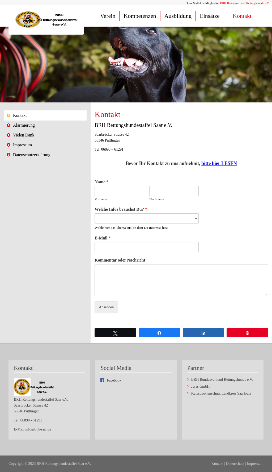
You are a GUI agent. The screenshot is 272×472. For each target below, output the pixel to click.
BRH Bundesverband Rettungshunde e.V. (244, 3)
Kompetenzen (140, 16)
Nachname (156, 199)
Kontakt (242, 16)
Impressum (22, 145)
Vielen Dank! (24, 135)
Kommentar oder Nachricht (120, 260)
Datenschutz (235, 464)
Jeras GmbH (200, 386)
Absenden (106, 307)
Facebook (114, 380)
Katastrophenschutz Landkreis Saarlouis (221, 393)
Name (101, 182)
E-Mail (102, 238)
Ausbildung (178, 16)
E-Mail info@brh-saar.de (32, 429)
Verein (107, 16)
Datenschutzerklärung (31, 154)
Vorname (101, 199)
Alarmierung (24, 125)
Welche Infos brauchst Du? (121, 209)
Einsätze (210, 16)
